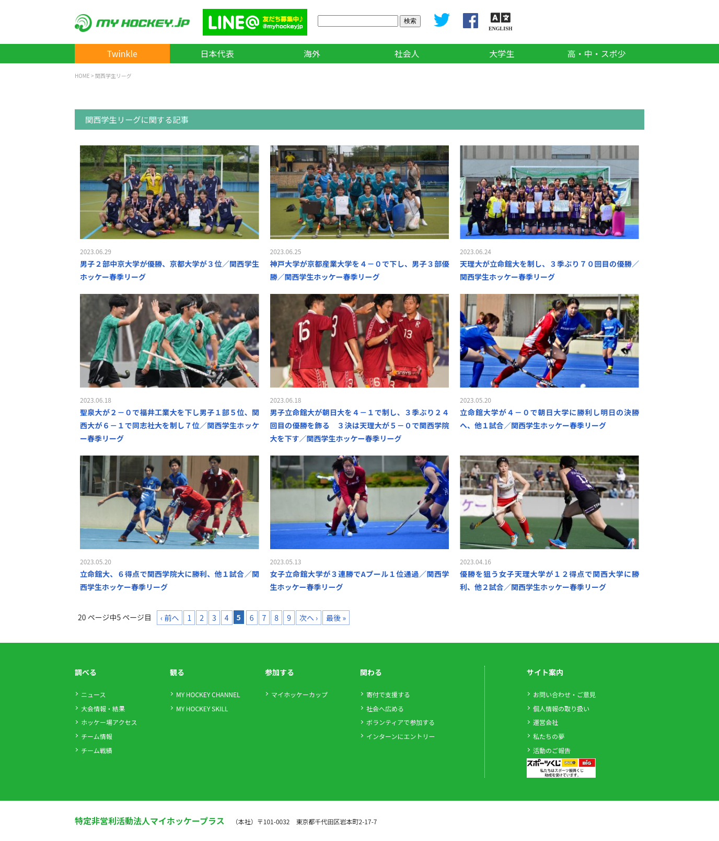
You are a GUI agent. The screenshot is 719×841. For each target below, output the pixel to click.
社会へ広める (385, 708)
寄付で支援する (388, 694)
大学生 (501, 53)
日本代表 (217, 53)
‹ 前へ (169, 617)
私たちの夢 (548, 736)
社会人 (407, 53)
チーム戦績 (96, 750)
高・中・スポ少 (596, 53)
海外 (312, 53)
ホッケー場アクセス (109, 722)
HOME (82, 75)
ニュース (93, 694)
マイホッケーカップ (299, 694)
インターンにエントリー (400, 736)
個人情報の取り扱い (561, 708)
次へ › (308, 617)
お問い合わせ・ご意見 (564, 694)
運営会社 (545, 722)
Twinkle (122, 53)
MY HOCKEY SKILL (202, 708)
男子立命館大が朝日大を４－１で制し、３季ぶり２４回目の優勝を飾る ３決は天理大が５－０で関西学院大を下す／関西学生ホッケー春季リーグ (359, 425)
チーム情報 (96, 736)
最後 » (336, 617)
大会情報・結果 (103, 708)
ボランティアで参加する (400, 722)
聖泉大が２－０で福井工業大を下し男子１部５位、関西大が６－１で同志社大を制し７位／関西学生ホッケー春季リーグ (169, 425)
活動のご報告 (552, 750)
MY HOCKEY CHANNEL (208, 694)
